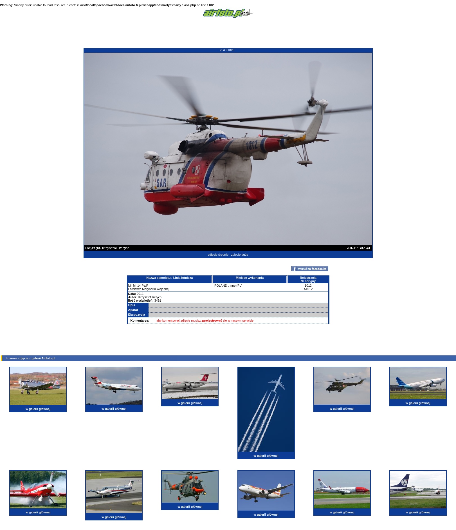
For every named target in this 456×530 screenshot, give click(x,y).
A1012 (308, 289)
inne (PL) (236, 285)
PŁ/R (144, 285)
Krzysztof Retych (150, 297)
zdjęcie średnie (218, 254)
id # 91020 (227, 50)
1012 (308, 285)
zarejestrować (212, 320)
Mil (130, 285)
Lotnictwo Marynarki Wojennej (149, 289)
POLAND (220, 285)
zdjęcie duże (239, 254)
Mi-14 (137, 285)
